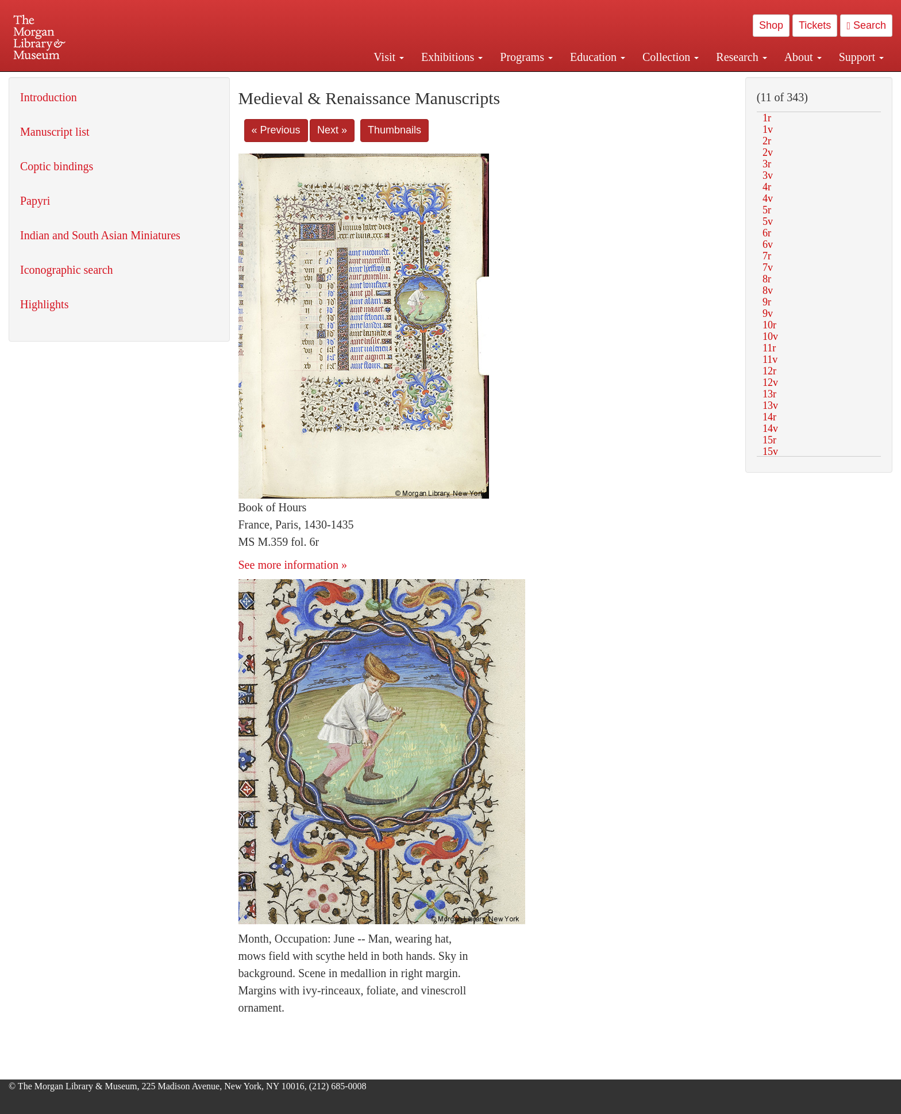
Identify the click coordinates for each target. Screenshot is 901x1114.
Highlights (44, 304)
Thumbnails (394, 130)
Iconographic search (66, 269)
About (803, 57)
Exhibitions (452, 57)
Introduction (48, 97)
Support (861, 57)
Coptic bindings (56, 166)
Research (741, 57)
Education (597, 57)
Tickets (815, 25)
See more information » (292, 564)
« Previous (276, 130)
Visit (389, 57)
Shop (771, 25)
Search (866, 25)
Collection (670, 57)
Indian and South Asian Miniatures (100, 235)
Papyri (35, 200)
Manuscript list (55, 131)
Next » (332, 130)
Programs (526, 57)
